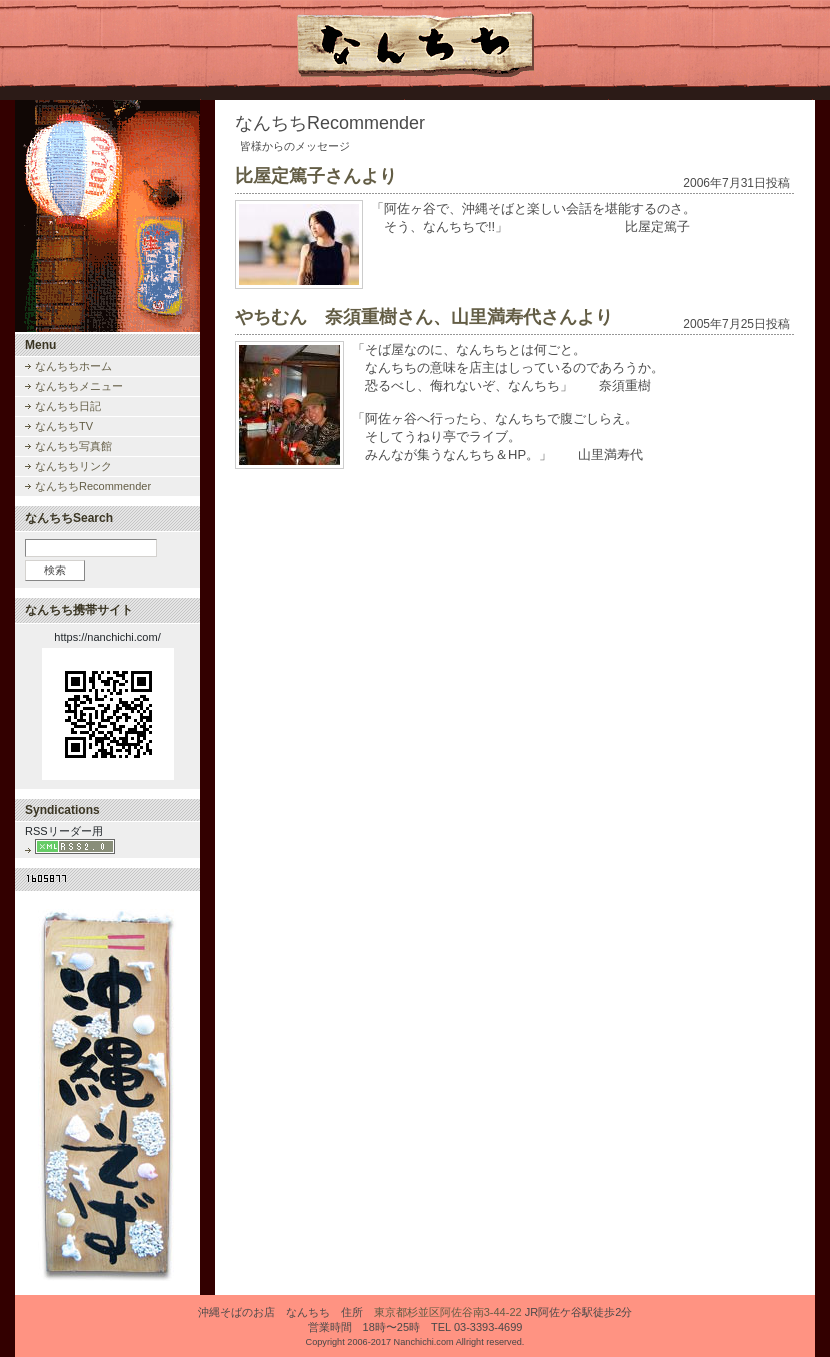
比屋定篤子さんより (316, 176)
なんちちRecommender (93, 486)
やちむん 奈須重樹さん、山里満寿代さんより (424, 317)
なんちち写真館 (73, 446)
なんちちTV (64, 426)
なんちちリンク (73, 466)
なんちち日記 (68, 406)
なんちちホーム (73, 366)
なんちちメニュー (79, 386)
